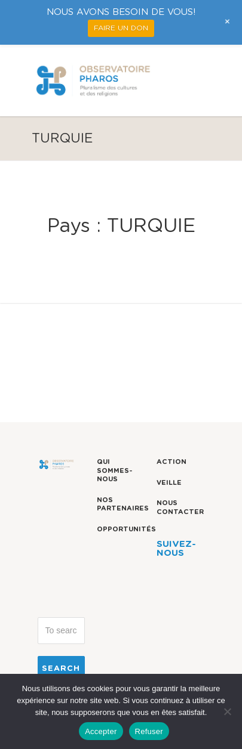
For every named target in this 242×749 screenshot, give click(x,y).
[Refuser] (227, 711)
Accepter (101, 731)
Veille (169, 482)
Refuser (149, 731)
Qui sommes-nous (115, 470)
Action (171, 462)
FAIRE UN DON (121, 28)
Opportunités (126, 529)
